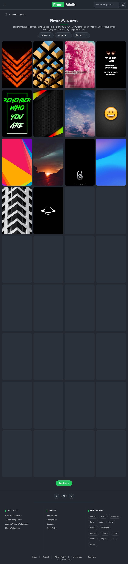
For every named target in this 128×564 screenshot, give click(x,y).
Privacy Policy (60, 557)
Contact (46, 557)
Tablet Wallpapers (13, 519)
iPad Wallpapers (12, 528)
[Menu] (4, 4)
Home (34, 557)
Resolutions (52, 515)
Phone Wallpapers (13, 515)
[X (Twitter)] (71, 496)
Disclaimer (92, 557)
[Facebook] (56, 496)
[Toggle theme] (123, 4)
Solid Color (52, 528)
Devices (50, 524)
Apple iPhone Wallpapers (16, 524)
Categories (52, 519)
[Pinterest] (64, 496)
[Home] (6, 14)
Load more (64, 483)
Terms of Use (77, 557)
